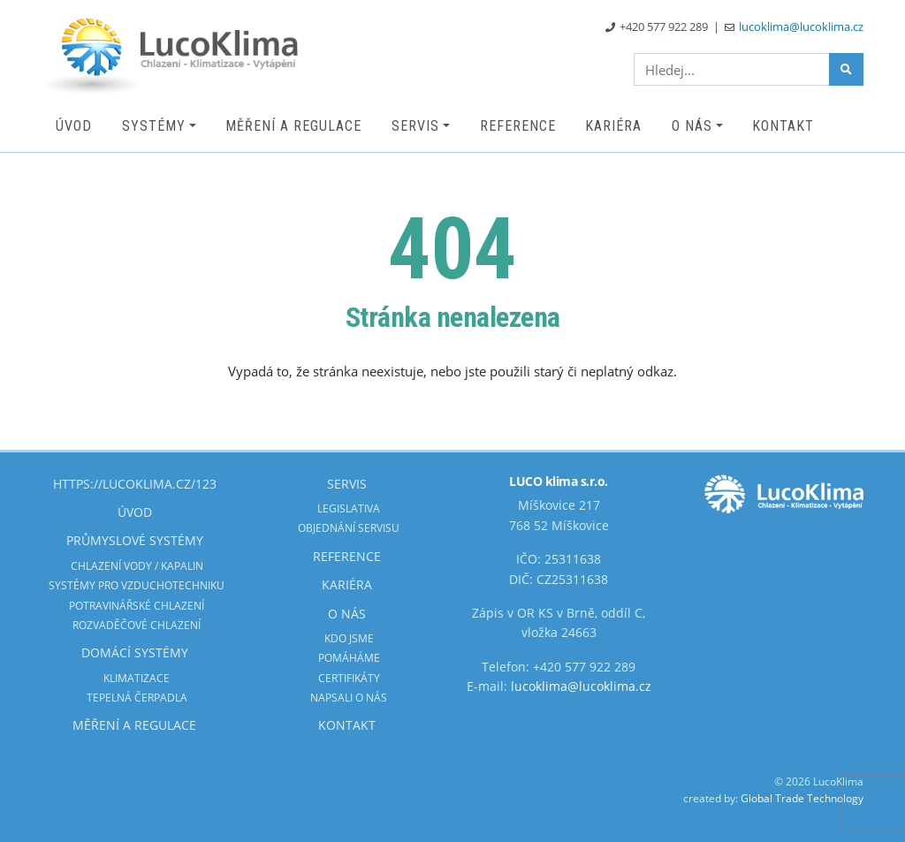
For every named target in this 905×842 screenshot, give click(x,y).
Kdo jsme (349, 638)
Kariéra (613, 126)
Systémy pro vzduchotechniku (136, 585)
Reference (518, 126)
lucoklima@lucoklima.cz (801, 26)
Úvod (74, 126)
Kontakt (783, 126)
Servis (415, 126)
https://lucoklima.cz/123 (135, 483)
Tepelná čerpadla (137, 697)
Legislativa (348, 508)
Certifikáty (349, 678)
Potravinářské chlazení (136, 605)
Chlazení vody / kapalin (137, 565)
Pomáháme (349, 657)
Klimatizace (136, 678)
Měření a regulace (293, 126)
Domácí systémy (134, 652)
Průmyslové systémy (134, 540)
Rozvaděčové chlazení (136, 625)
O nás (692, 126)
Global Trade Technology (802, 798)
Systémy (154, 126)
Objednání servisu (348, 527)
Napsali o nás (348, 697)
